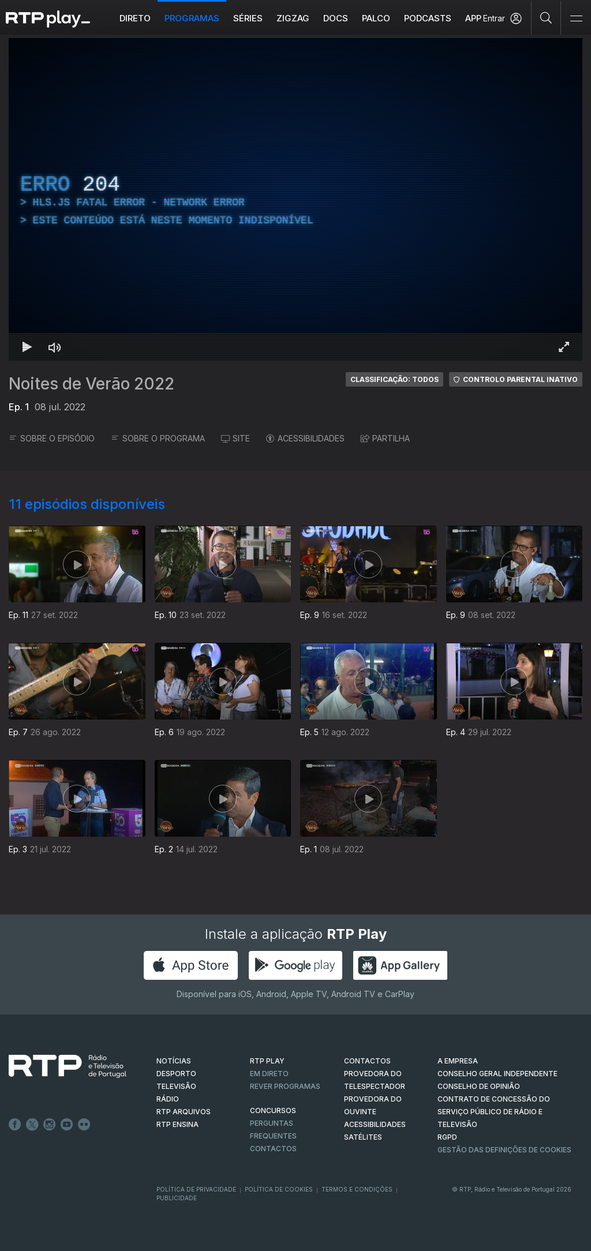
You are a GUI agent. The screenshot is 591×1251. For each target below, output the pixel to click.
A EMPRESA (457, 1061)
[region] (295, 199)
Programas (191, 18)
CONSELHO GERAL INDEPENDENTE (497, 1073)
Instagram (49, 1124)
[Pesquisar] (546, 17)
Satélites (363, 1137)
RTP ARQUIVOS (183, 1111)
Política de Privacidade (196, 1189)
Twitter (32, 1124)
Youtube (67, 1124)
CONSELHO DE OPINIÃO (478, 1086)
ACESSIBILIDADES (305, 438)
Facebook (15, 1124)
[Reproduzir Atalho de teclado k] (27, 347)
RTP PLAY (267, 1061)
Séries (248, 18)
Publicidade (176, 1197)
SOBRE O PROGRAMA (158, 438)
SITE (235, 438)
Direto (135, 18)
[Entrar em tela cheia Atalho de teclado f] (564, 347)
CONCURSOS (273, 1110)
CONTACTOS (367, 1061)
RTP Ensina (177, 1124)
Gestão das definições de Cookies (504, 1149)
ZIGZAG (292, 18)
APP (473, 18)
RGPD (447, 1137)
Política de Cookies (279, 1189)
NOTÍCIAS (173, 1061)
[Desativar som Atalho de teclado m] (55, 347)
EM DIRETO (269, 1073)
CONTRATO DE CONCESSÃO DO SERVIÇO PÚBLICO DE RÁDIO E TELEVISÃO (493, 1112)
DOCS (335, 18)
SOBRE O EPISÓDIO (52, 438)
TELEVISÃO (176, 1086)
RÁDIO (167, 1099)
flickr (84, 1124)
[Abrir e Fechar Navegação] (576, 19)
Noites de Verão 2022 (91, 384)
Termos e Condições (356, 1189)
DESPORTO (176, 1073)
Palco (376, 18)
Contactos (273, 1148)
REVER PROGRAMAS (285, 1086)
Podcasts (427, 18)
